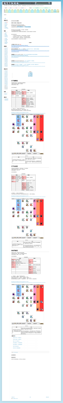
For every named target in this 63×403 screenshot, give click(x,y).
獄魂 (44, 10)
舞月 (25, 10)
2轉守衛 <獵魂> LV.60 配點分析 (17, 339)
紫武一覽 (6, 93)
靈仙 (8, 10)
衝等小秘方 (6, 24)
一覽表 (5, 32)
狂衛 (15, 10)
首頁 (5, 18)
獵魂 (23, 10)
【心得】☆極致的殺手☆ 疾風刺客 (29, 60)
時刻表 (5, 22)
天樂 (30, 10)
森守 (24, 10)
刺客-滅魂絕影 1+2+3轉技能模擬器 (17, 342)
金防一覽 (6, 94)
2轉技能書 (6, 27)
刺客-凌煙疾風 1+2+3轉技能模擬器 (17, 344)
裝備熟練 (6, 25)
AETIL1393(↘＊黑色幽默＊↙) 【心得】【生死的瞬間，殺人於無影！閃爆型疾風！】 (27, 64)
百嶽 (57, 10)
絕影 (21, 10)
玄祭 (27, 10)
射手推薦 (6, 40)
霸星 (14, 10)
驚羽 (50, 10)
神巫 (17, 10)
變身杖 (5, 26)
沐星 (52, 10)
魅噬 (41, 10)
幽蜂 (54, 10)
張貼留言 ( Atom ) (15, 398)
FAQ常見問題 (6, 28)
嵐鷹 (48, 10)
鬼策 (31, 10)
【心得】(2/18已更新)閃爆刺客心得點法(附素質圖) (30, 54)
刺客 (14, 352)
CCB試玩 (6, 23)
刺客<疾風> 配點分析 (16, 346)
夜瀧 (40, 10)
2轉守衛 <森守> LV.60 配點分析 (17, 337)
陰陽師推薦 (6, 42)
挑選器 (5, 33)
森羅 (58, 10)
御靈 (18, 10)
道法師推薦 (6, 39)
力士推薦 (6, 41)
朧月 (51, 10)
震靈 (34, 10)
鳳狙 (28, 10)
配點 (17, 352)
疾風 (20, 10)
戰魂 (38, 10)
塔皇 (7, 10)
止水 (45, 10)
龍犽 (13, 10)
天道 (10, 10)
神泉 (37, 10)
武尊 (6, 10)
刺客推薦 (6, 43)
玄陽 (33, 10)
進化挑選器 (6, 35)
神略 (43, 10)
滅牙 (47, 10)
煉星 (35, 10)
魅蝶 (55, 10)
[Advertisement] (22, 17)
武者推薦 (6, 38)
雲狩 (11, 10)
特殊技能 (6, 34)
